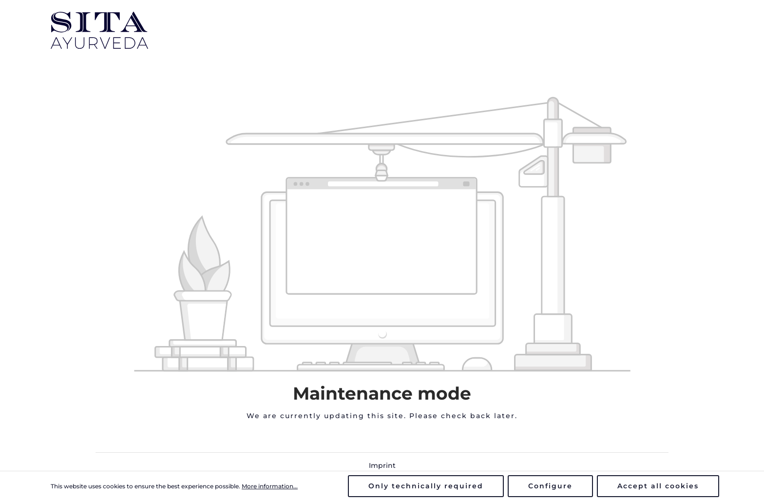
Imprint (382, 465)
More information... (270, 486)
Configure (550, 486)
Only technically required (425, 486)
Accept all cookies (658, 486)
